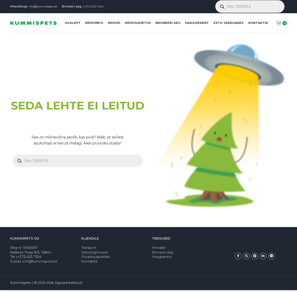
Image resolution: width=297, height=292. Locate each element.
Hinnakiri (159, 249)
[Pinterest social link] (254, 257)
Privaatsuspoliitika (95, 259)
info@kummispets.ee (43, 7)
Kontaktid (89, 263)
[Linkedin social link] (263, 257)
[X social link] (246, 257)
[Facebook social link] (238, 257)
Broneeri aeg (162, 254)
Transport (88, 249)
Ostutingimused (94, 254)
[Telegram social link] (271, 257)
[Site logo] (33, 24)
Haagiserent (162, 259)
